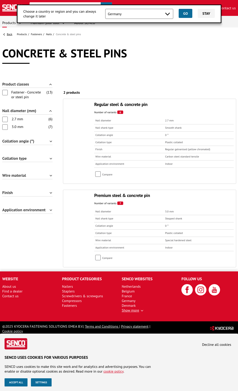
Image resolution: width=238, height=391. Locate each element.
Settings (41, 382)
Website (10, 278)
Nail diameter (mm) (19, 110)
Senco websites (137, 278)
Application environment (23, 210)
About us (9, 286)
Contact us (227, 8)
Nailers (67, 286)
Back (9, 34)
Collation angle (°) (18, 141)
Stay (206, 13)
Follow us (191, 278)
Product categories (82, 278)
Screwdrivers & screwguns (82, 296)
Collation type (14, 158)
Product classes (15, 84)
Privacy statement (135, 326)
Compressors (72, 300)
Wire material (14, 175)
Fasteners (36, 34)
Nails (49, 34)
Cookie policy (12, 331)
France (127, 296)
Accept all (16, 382)
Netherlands (131, 286)
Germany (129, 300)
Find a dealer (12, 291)
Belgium (128, 291)
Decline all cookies (216, 344)
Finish (7, 192)
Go (185, 13)
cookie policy (113, 371)
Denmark (129, 305)
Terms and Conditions (102, 326)
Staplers (68, 291)
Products (9, 22)
